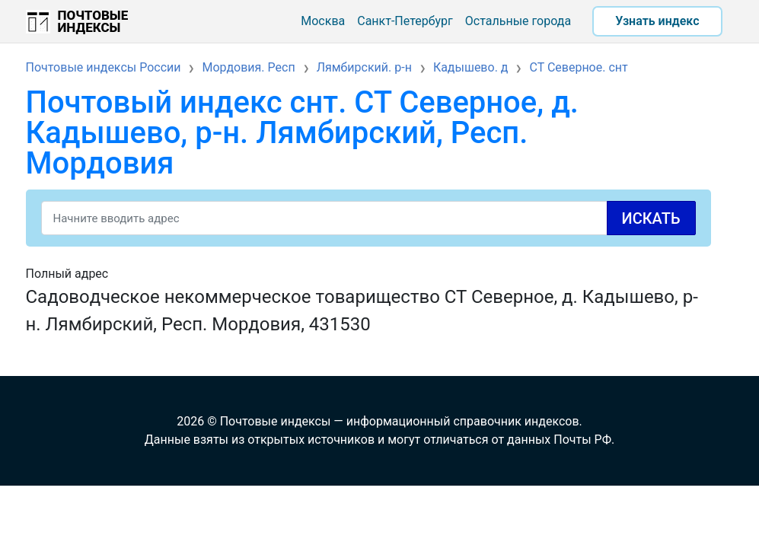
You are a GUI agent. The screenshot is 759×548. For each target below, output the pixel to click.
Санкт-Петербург (405, 21)
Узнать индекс (657, 21)
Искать (651, 218)
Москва (323, 21)
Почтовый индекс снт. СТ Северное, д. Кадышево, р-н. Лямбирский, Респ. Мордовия (302, 132)
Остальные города (518, 21)
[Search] (368, 218)
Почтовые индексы (93, 21)
